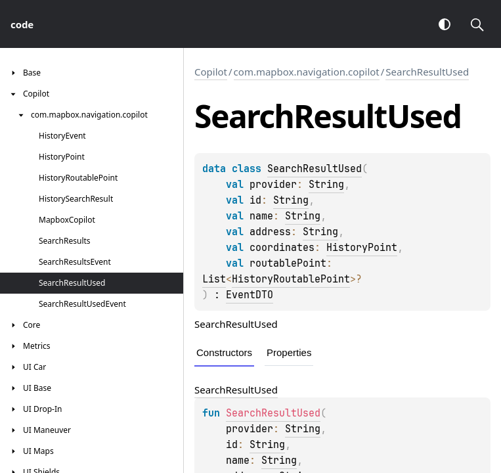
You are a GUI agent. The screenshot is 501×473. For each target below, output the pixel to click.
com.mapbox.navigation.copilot (307, 71)
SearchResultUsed (427, 71)
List (214, 279)
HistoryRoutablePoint (291, 279)
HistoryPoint (361, 247)
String (326, 184)
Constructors (224, 352)
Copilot (210, 71)
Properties (289, 352)
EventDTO (249, 295)
